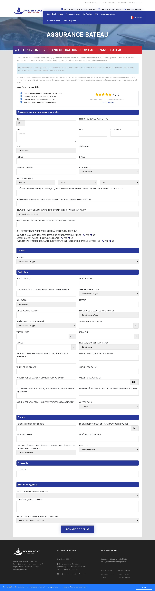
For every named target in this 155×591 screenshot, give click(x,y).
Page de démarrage (55, 14)
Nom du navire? (23, 279)
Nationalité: (84, 167)
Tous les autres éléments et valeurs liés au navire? (40, 378)
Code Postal (116, 129)
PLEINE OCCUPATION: (24, 167)
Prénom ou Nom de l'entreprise (93, 119)
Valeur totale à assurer (90, 378)
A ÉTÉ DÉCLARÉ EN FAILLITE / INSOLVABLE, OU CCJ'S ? (44, 238)
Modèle (82, 300)
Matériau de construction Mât (30, 321)
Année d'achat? (86, 279)
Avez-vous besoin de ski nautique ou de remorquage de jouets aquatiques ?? (45, 390)
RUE (18, 129)
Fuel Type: (83, 445)
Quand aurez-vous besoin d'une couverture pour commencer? (45, 402)
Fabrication (21, 300)
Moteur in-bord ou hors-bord (30, 424)
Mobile (19, 157)
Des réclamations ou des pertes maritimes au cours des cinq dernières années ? (53, 199)
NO (92, 235)
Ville (81, 129)
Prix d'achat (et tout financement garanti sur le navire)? (42, 289)
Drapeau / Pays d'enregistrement (94, 343)
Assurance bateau (108, 14)
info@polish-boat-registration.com (72, 574)
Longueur (83, 332)
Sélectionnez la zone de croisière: (32, 491)
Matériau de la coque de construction (96, 311)
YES (86, 235)
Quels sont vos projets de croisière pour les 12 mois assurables (46, 220)
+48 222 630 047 (134, 9)
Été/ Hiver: (21, 470)
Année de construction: (90, 434)
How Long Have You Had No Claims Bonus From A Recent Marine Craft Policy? (51, 210)
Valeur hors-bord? (88, 367)
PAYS (18, 146)
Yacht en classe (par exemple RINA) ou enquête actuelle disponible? (42, 355)
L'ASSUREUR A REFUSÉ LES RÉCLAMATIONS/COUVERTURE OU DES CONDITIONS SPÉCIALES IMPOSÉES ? (65, 241)
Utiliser (20, 257)
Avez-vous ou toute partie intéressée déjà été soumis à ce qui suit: (47, 231)
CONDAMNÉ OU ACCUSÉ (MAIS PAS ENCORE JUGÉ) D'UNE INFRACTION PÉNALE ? (55, 235)
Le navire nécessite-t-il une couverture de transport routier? (108, 388)
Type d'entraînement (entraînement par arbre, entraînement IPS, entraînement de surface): (46, 446)
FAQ (96, 14)
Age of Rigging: (86, 402)
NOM (18, 119)
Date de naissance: (25, 178)
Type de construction (89, 289)
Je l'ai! (143, 588)
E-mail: (82, 157)
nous (53, 21)
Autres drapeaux (69, 21)
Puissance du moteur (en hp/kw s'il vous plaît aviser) (103, 424)
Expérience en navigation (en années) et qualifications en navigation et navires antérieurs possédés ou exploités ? (69, 188)
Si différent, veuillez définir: (29, 499)
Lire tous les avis (107, 102)
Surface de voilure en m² (90, 321)
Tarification (87, 14)
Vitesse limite (22, 332)
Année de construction (27, 311)
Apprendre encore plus (78, 587)
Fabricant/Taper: (24, 434)
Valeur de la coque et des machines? (96, 353)
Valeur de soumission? (26, 367)
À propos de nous (73, 14)
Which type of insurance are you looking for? (37, 516)
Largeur (20, 343)
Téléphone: (84, 146)
